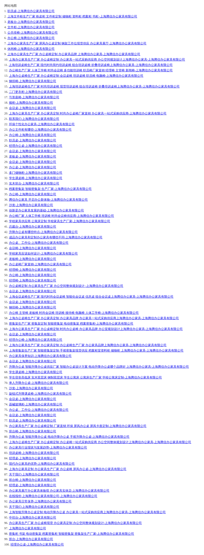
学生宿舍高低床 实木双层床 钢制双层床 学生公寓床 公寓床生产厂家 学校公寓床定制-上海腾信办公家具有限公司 (85, 377)
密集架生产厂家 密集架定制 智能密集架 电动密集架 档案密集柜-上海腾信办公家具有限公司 (71, 323)
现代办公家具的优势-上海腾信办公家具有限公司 (42, 463)
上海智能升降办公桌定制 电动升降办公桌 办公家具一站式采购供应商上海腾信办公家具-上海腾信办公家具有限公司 (87, 512)
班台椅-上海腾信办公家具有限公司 (32, 431)
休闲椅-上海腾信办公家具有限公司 (31, 49)
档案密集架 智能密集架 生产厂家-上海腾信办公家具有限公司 (50, 189)
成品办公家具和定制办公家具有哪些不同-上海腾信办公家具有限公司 (56, 237)
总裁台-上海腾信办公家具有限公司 (32, 226)
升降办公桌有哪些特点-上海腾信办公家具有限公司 (43, 232)
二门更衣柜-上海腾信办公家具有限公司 (36, 92)
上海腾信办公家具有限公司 (27, 528)
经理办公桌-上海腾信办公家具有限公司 (36, 146)
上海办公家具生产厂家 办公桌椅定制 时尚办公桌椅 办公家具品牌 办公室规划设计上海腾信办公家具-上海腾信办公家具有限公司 (96, 329)
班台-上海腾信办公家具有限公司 (31, 539)
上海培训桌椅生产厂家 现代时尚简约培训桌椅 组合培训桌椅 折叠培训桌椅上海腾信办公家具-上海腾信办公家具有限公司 (91, 65)
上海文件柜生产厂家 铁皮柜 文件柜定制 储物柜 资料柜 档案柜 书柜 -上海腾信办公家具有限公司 (72, 16)
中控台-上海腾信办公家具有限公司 (32, 517)
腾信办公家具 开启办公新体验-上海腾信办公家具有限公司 (48, 199)
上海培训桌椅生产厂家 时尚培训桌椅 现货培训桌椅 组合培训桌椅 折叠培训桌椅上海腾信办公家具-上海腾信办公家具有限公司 (94, 86)
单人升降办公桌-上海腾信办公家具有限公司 (39, 383)
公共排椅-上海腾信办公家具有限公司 (32, 32)
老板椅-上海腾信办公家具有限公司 (32, 259)
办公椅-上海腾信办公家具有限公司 (31, 38)
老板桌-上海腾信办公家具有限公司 (32, 156)
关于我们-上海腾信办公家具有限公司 (34, 474)
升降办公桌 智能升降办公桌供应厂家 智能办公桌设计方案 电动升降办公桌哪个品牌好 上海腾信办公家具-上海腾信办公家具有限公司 (99, 366)
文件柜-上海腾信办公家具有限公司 (31, 27)
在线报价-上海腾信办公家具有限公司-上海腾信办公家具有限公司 (53, 496)
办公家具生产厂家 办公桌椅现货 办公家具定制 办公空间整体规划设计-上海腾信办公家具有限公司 (75, 523)
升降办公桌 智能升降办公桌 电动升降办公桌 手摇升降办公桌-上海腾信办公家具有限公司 (69, 437)
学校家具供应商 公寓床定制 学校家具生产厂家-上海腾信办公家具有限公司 (59, 221)
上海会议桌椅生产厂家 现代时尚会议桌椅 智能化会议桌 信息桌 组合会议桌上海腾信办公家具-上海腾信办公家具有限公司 (91, 296)
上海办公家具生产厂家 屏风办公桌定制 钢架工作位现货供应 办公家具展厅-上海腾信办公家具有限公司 (77, 43)
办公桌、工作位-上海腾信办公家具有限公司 (39, 243)
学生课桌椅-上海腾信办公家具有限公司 (36, 178)
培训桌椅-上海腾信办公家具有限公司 (34, 453)
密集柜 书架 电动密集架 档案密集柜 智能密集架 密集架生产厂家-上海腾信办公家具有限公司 (71, 533)
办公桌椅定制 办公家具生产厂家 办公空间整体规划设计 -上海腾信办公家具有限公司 (66, 286)
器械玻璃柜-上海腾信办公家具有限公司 (36, 404)
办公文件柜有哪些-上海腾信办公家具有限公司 (40, 129)
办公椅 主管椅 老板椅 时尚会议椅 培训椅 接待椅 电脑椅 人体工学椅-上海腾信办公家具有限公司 (74, 313)
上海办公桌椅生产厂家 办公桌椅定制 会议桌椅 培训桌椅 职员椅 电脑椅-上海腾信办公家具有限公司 (76, 75)
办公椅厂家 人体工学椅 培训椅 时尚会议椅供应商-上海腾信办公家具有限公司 (61, 216)
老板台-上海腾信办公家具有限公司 (31, 22)
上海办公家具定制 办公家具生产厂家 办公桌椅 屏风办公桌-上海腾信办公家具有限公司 (68, 469)
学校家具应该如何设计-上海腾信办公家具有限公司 (43, 253)
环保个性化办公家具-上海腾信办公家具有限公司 (42, 124)
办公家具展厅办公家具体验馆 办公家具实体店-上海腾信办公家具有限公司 (59, 490)
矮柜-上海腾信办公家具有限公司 (31, 102)
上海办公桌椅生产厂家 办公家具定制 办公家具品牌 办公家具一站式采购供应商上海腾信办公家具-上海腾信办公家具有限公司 (94, 318)
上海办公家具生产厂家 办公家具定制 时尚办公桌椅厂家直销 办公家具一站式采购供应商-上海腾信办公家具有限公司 (88, 113)
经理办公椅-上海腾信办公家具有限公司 (36, 340)
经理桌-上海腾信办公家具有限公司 (32, 458)
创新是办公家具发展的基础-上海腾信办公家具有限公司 (46, 210)
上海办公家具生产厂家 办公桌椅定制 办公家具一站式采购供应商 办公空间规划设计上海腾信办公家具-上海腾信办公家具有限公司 (97, 59)
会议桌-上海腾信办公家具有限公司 (32, 108)
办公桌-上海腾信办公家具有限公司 (32, 167)
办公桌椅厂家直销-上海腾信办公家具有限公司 (40, 264)
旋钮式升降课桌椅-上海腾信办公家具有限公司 (40, 393)
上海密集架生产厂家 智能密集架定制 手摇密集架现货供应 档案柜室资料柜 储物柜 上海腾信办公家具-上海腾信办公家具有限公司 (96, 350)
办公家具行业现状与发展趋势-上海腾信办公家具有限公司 (48, 447)
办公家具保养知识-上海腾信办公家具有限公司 (40, 356)
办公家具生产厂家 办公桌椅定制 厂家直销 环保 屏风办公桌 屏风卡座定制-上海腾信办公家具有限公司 (78, 426)
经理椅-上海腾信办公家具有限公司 (32, 269)
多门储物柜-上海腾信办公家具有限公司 (36, 172)
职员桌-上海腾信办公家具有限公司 (31, 11)
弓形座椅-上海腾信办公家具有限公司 (34, 97)
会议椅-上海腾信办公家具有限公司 (32, 248)
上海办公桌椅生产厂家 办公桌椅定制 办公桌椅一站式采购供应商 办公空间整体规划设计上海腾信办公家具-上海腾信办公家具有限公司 (100, 442)
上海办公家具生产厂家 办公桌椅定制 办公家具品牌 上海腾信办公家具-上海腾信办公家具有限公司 (73, 54)
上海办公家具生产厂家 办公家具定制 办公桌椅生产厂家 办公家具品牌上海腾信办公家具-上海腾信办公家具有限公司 (88, 345)
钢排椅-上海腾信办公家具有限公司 (32, 81)
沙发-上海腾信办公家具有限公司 (31, 205)
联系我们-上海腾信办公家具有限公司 (34, 119)
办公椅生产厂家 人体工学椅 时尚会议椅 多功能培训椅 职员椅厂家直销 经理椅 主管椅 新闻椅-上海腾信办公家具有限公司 (91, 70)
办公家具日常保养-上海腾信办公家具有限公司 (40, 501)
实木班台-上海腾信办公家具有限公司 (34, 183)
